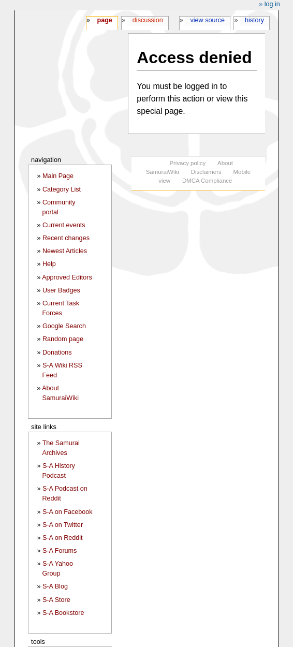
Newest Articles (64, 251)
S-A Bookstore (63, 612)
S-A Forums (59, 550)
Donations (57, 352)
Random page (62, 339)
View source (208, 20)
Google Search (64, 326)
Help (49, 264)
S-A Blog (55, 586)
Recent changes (66, 238)
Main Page (58, 176)
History (254, 20)
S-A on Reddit (62, 537)
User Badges (61, 290)
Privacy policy (187, 163)
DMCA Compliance (207, 181)
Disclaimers (206, 172)
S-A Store (56, 600)
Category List (61, 189)
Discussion (148, 20)
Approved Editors (67, 277)
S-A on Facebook (67, 512)
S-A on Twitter (62, 524)
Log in (272, 4)
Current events (63, 225)
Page (104, 20)
